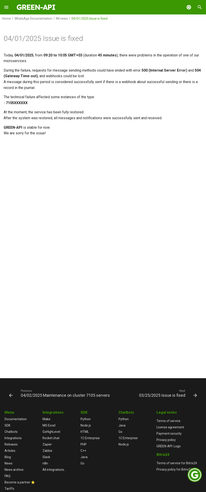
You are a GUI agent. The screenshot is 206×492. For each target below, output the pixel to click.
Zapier (47, 444)
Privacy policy (166, 440)
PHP (84, 444)
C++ (83, 450)
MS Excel (49, 425)
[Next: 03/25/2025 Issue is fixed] (167, 393)
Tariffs (9, 488)
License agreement (170, 427)
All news (62, 18)
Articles (10, 450)
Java (84, 457)
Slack (46, 457)
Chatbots (11, 432)
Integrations (13, 438)
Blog (8, 457)
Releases (11, 444)
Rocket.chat (51, 438)
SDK (7, 425)
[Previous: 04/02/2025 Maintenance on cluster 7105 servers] (60, 393)
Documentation (16, 419)
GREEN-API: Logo (168, 446)
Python (86, 419)
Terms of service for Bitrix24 (176, 463)
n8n (45, 463)
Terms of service (168, 421)
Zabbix (47, 450)
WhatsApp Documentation (33, 18)
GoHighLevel (51, 432)
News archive (14, 469)
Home (6, 18)
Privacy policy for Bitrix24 (174, 469)
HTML (85, 432)
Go (82, 463)
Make (46, 419)
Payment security (169, 433)
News (8, 463)
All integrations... (54, 469)
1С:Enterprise (90, 438)
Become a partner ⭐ (20, 482)
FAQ (7, 476)
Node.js (86, 425)
